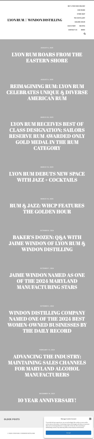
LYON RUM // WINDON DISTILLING (34, 20)
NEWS (83, 30)
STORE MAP (81, 14)
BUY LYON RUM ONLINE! (76, 6)
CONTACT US (72, 30)
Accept (68, 433)
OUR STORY (72, 26)
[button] (90, 419)
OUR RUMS (81, 10)
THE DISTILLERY (79, 18)
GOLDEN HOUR (80, 22)
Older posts (12, 419)
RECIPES (82, 26)
